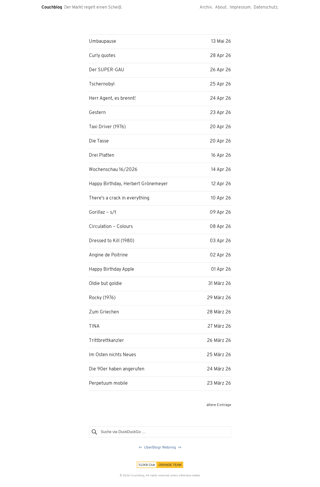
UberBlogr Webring (160, 447)
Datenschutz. (266, 7)
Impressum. (240, 7)
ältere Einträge (218, 405)
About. (221, 7)
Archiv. (206, 7)
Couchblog (51, 7)
